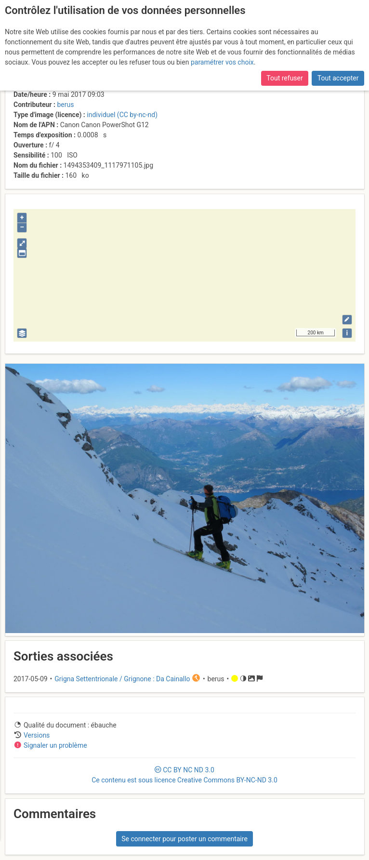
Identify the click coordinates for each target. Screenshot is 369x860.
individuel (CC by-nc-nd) (122, 115)
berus (65, 104)
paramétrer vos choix (222, 62)
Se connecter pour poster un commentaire (184, 839)
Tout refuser (284, 78)
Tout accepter (338, 78)
